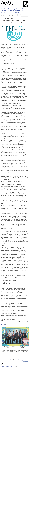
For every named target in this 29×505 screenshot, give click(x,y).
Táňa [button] (22, 9)
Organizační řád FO (21, 357)
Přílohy (3, 324)
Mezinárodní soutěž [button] (14, 10)
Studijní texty (15, 9)
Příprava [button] (4, 10)
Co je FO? (15, 357)
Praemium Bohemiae (24, 360)
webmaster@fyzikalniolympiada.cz (7, 366)
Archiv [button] (12, 12)
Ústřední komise (5, 12)
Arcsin (9, 367)
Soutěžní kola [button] (5, 9)
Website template (4, 367)
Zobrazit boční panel (24, 16)
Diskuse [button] (24, 10)
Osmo (17, 12)
